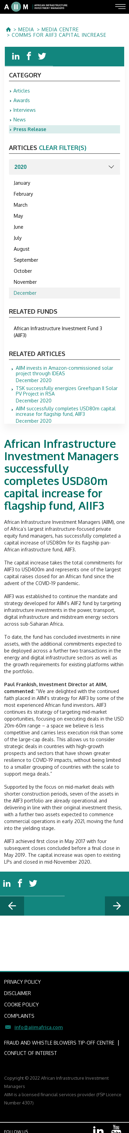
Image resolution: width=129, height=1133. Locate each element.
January (22, 183)
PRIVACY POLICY (22, 982)
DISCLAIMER (17, 993)
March (21, 205)
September (26, 260)
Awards (21, 100)
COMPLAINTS (19, 1016)
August (22, 249)
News (19, 119)
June (18, 227)
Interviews (24, 110)
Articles (21, 91)
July (18, 238)
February (23, 194)
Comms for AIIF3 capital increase (59, 35)
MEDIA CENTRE (60, 29)
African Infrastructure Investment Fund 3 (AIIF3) (58, 331)
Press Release (29, 129)
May (18, 216)
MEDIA (26, 29)
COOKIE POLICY (21, 1004)
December (25, 293)
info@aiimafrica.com (38, 1027)
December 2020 (68, 374)
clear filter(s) (62, 147)
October (23, 271)
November (25, 282)
